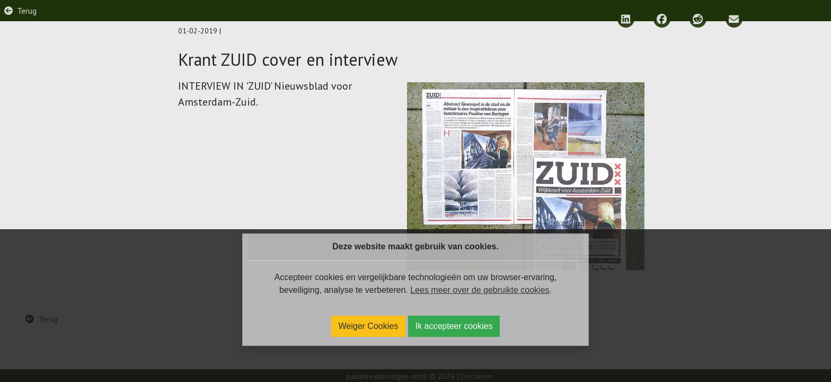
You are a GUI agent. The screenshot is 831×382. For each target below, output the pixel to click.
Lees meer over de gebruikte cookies (479, 289)
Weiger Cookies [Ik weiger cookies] (369, 326)
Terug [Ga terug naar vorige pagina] (27, 10)
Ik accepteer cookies (454, 326)
